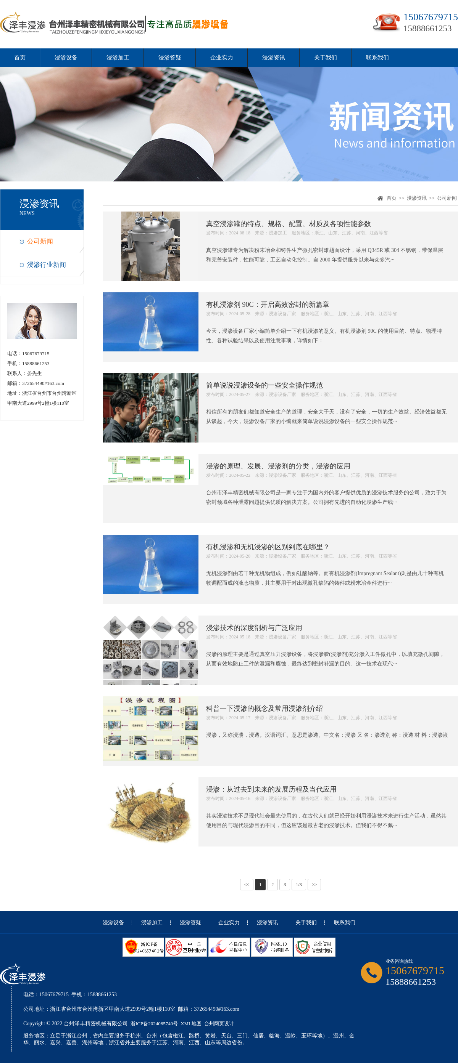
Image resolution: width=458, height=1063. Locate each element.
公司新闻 (40, 241)
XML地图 (191, 1023)
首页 (20, 58)
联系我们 (377, 58)
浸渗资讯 (273, 58)
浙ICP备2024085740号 (154, 1023)
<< (247, 884)
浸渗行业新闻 (46, 264)
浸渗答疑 (169, 58)
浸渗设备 (66, 58)
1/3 (299, 884)
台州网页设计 (219, 1023)
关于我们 (325, 58)
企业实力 (221, 58)
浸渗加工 (117, 58)
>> (314, 884)
